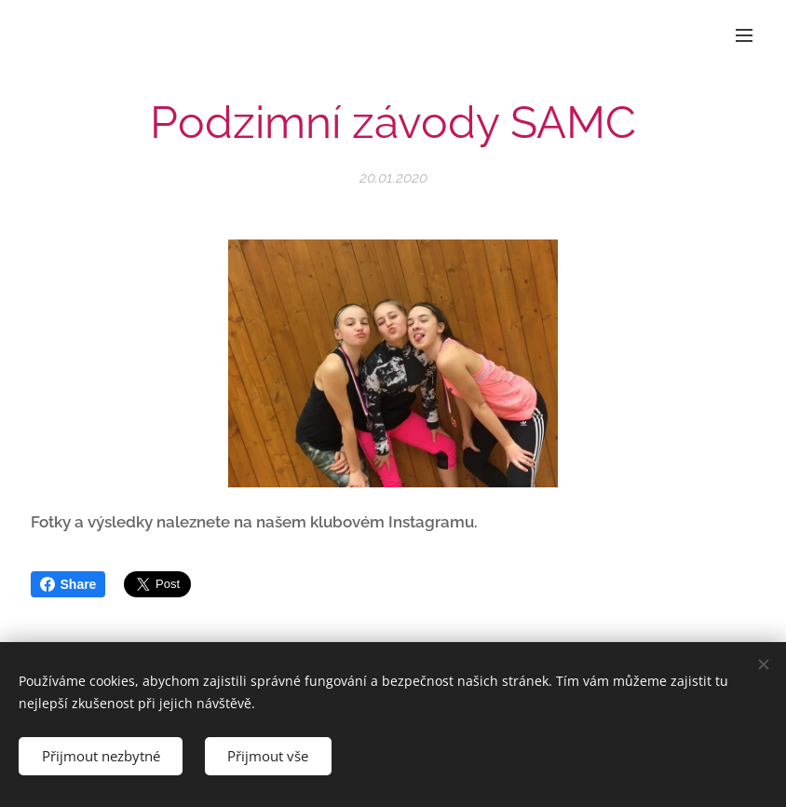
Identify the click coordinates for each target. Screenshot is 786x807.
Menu (744, 35)
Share (68, 584)
